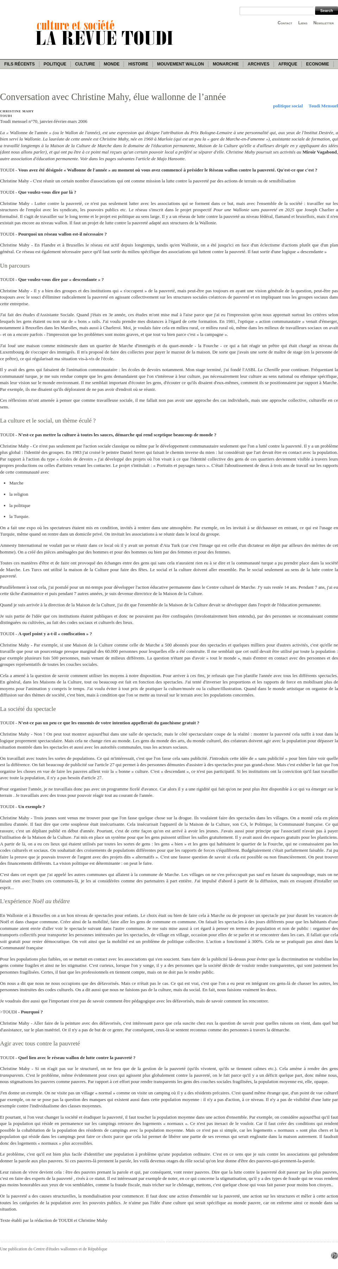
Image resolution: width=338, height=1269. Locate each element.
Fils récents (19, 64)
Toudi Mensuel (323, 105)
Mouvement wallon (180, 64)
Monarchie (226, 64)
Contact (285, 22)
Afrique (287, 64)
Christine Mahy (17, 111)
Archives (258, 64)
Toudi (6, 116)
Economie (317, 64)
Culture (85, 64)
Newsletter (323, 22)
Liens (302, 22)
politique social (288, 105)
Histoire (138, 64)
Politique (55, 64)
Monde (112, 64)
